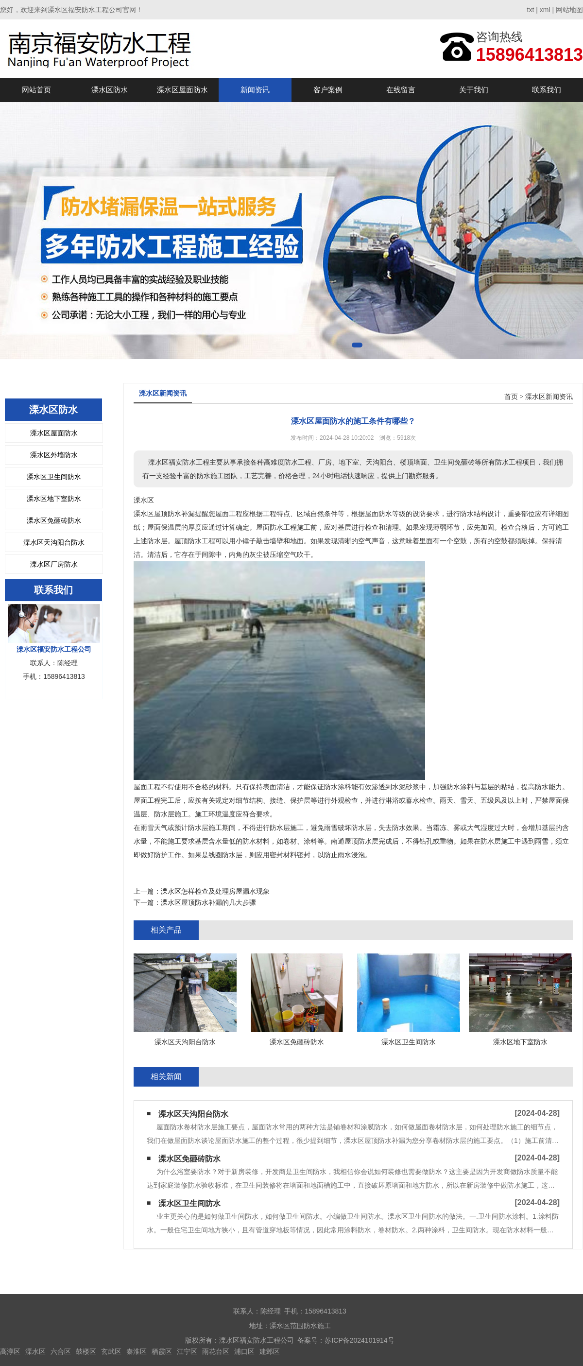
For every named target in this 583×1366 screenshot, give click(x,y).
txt (530, 10)
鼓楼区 (86, 1351)
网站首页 (36, 90)
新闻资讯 (255, 90)
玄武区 (111, 1351)
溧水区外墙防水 (54, 455)
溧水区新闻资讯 (549, 396)
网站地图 (569, 10)
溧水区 (35, 1351)
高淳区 (10, 1351)
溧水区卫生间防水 (54, 477)
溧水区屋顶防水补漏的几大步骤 (208, 902)
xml (545, 10)
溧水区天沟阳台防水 (54, 542)
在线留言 (400, 90)
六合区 (61, 1351)
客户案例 (328, 90)
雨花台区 (215, 1351)
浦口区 (244, 1351)
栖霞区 (162, 1351)
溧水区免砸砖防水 (54, 520)
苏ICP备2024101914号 (359, 1340)
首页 (511, 396)
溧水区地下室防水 (54, 498)
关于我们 (473, 90)
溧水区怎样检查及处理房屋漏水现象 (215, 891)
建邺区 (269, 1351)
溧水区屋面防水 (182, 90)
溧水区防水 (109, 90)
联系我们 (546, 90)
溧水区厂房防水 (54, 564)
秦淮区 (136, 1351)
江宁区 (187, 1351)
